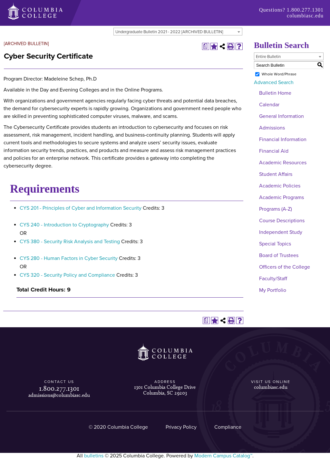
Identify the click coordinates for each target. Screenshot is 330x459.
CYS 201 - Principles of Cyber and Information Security (80, 208)
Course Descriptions (282, 220)
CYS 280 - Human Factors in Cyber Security (69, 258)
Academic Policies (279, 186)
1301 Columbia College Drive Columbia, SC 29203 (165, 390)
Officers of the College (284, 267)
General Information (281, 116)
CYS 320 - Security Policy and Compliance (67, 275)
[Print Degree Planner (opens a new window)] (205, 46)
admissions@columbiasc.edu (59, 395)
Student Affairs (275, 174)
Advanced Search (274, 82)
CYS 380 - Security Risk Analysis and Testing (70, 241)
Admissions (272, 128)
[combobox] (177, 31)
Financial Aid (273, 151)
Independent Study (280, 232)
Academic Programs (281, 197)
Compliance (227, 427)
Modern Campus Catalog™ (223, 456)
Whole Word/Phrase (279, 74)
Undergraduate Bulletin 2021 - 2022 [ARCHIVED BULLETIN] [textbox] (169, 31)
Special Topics (275, 244)
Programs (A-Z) (275, 209)
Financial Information (282, 139)
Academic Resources (282, 162)
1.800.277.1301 (305, 10)
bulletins (93, 456)
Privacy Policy (181, 427)
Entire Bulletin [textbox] (268, 56)
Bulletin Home (275, 93)
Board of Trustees (278, 255)
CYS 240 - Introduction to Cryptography (64, 225)
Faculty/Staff (273, 278)
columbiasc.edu (305, 15)
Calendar (269, 104)
